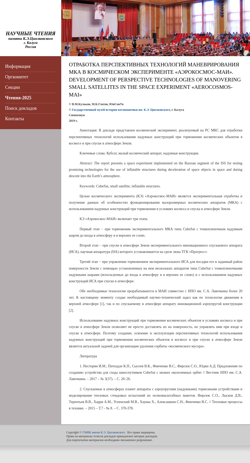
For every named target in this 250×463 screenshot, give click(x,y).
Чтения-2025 (18, 97)
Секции (12, 87)
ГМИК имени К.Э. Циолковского (103, 432)
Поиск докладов (21, 108)
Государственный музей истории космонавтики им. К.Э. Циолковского (121, 110)
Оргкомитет (16, 76)
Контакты (14, 118)
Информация (17, 66)
